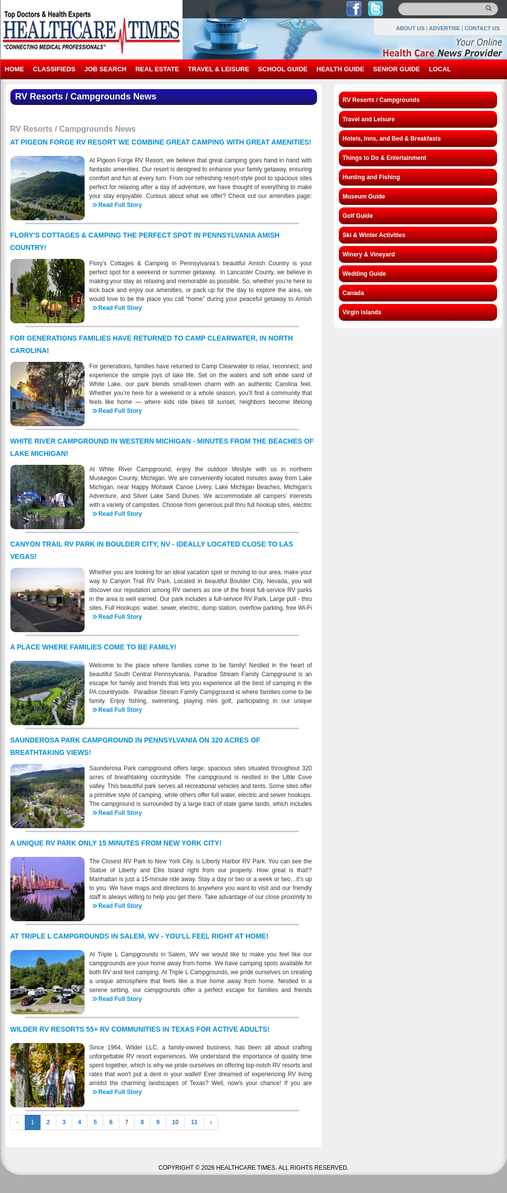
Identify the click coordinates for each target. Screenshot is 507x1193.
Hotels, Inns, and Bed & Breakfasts (392, 138)
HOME (14, 69)
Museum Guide (364, 196)
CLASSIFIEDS (54, 69)
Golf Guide (358, 215)
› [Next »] (211, 1122)
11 (194, 1122)
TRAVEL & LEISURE (218, 69)
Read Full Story (120, 204)
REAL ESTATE (157, 69)
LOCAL (440, 69)
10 (175, 1122)
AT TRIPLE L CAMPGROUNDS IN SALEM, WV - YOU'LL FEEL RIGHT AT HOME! (139, 936)
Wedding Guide (364, 273)
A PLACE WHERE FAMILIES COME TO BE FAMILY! (93, 647)
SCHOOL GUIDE (283, 69)
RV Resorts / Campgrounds (381, 100)
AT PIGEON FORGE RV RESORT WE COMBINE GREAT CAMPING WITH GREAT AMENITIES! (161, 142)
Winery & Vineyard (369, 254)
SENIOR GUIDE (396, 69)
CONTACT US (482, 28)
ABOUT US (410, 28)
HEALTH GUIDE (341, 69)
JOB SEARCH (105, 69)
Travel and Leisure (369, 119)
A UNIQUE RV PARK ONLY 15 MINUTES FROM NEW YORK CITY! (116, 843)
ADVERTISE (444, 28)
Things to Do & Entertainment (384, 157)
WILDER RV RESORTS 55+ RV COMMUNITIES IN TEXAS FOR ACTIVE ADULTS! (140, 1029)
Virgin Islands (362, 312)
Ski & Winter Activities (374, 235)
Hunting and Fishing (371, 177)
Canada (353, 293)
